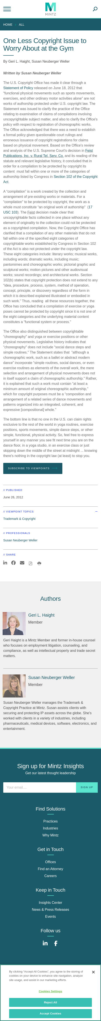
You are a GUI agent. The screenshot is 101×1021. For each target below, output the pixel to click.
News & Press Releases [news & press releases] (50, 909)
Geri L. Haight (19, 61)
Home (7, 24)
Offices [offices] (50, 862)
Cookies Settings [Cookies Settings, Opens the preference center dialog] (50, 991)
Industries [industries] (50, 828)
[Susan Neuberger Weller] (14, 686)
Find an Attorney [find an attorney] (50, 869)
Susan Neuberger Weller (51, 61)
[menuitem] (9, 24)
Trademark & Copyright (19, 519)
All (21, 24)
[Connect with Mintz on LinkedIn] (45, 946)
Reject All (50, 1002)
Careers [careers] (50, 876)
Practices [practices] (50, 821)
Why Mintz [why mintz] (50, 835)
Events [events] (50, 916)
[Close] (93, 972)
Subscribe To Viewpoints (33, 468)
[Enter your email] (50, 787)
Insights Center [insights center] (50, 902)
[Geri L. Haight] (14, 623)
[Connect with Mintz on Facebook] (55, 946)
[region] (50, 992)
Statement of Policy (18, 88)
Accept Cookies (50, 1013)
